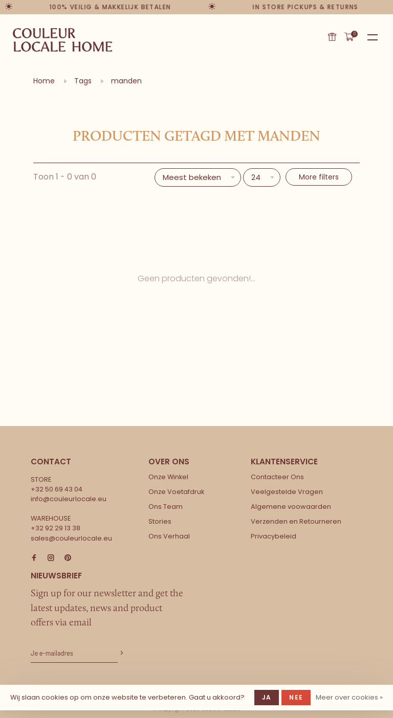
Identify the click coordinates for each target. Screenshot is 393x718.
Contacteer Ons (277, 477)
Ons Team (165, 506)
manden (126, 81)
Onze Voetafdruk (176, 491)
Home (44, 81)
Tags (83, 81)
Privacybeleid (273, 536)
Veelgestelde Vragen (287, 491)
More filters (319, 177)
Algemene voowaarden (291, 506)
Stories (159, 521)
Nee (296, 697)
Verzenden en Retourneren (296, 521)
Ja (266, 697)
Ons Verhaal (169, 536)
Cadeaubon (332, 37)
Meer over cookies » (349, 697)
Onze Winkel (168, 477)
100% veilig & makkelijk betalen (110, 7)
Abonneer (121, 653)
